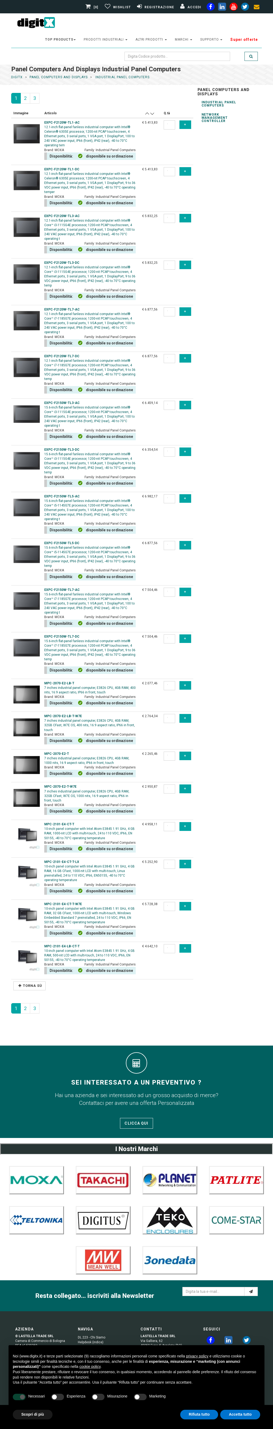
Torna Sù (30, 986)
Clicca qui (136, 1123)
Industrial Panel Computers (219, 103)
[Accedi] (190, 7)
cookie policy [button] (90, 1366)
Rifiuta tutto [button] (199, 1414)
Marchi (183, 39)
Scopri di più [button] (32, 1414)
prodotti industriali (105, 39)
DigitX (17, 77)
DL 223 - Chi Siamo (91, 1337)
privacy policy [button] (197, 1356)
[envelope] (256, 8)
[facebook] (210, 8)
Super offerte (244, 39)
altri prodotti (151, 39)
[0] (92, 7)
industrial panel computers (122, 77)
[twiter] (245, 8)
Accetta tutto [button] (240, 1414)
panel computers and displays (59, 77)
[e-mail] (251, 1291)
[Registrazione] (155, 7)
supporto (211, 39)
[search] (251, 56)
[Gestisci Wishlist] (117, 7)
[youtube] (233, 8)
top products (60, 39)
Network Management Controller (215, 118)
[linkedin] (222, 8)
